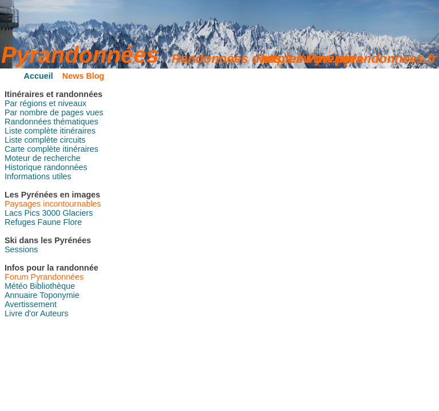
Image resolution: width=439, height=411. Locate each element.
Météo (16, 286)
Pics (31, 212)
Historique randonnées (46, 167)
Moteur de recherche (43, 158)
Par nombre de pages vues (54, 112)
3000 (51, 212)
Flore (72, 222)
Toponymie (59, 295)
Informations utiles (38, 176)
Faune (49, 222)
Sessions (21, 249)
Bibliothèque (52, 286)
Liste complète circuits (45, 139)
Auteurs (54, 313)
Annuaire (21, 295)
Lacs (13, 212)
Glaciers (78, 212)
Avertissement (31, 304)
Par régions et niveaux (45, 103)
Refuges (20, 222)
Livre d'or (21, 313)
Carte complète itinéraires (51, 149)
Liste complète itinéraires (50, 130)
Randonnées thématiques (51, 121)
